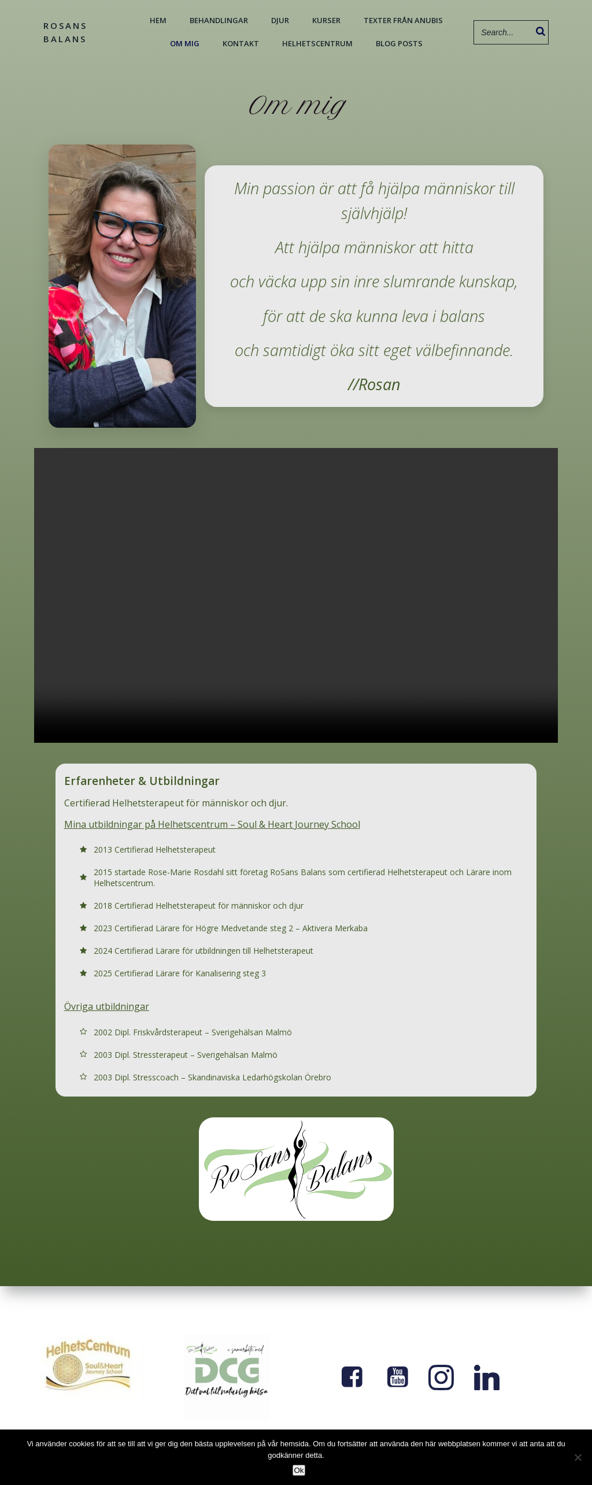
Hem (157, 19)
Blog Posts (398, 43)
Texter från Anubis (402, 19)
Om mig (184, 43)
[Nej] (577, 1457)
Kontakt (240, 43)
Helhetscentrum (317, 43)
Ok (299, 1470)
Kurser (326, 19)
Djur (279, 19)
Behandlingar (218, 19)
